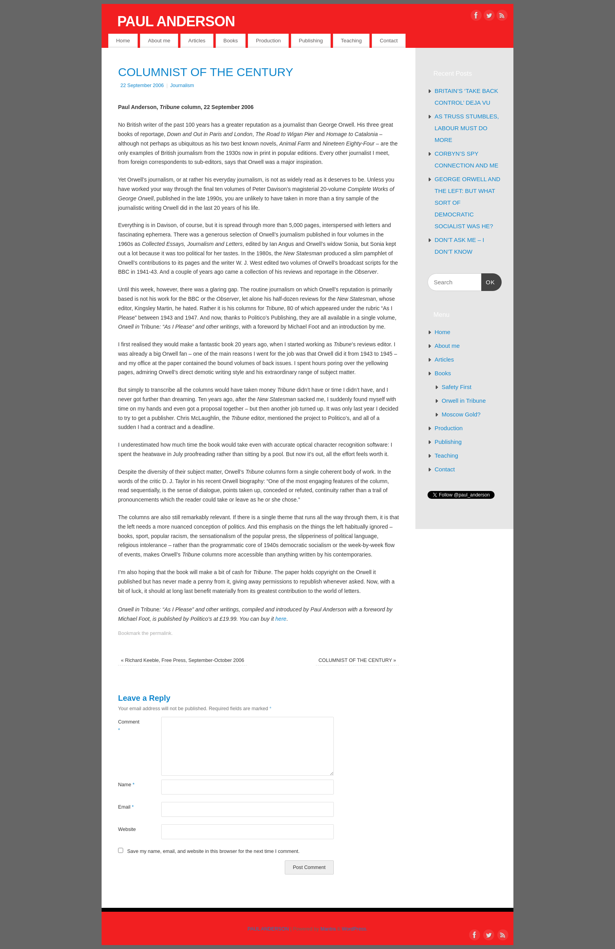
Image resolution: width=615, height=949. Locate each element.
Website (127, 829)
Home (123, 41)
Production (268, 41)
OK (488, 281)
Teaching (351, 41)
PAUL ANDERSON (176, 21)
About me (159, 41)
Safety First (456, 387)
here (280, 619)
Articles (197, 41)
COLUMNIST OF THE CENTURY (357, 660)
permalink (160, 633)
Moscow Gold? (461, 414)
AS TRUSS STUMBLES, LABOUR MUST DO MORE (467, 128)
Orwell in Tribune (464, 400)
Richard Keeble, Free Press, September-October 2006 (182, 660)
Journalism (182, 85)
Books (231, 41)
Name (126, 784)
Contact (389, 41)
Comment (129, 726)
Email (126, 807)
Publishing (311, 41)
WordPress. (355, 929)
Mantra (328, 929)
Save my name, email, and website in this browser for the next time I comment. (213, 851)
